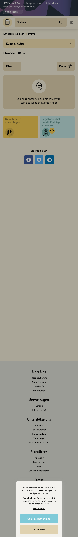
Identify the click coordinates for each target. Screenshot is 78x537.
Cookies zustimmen (39, 518)
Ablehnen (39, 529)
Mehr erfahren (39, 508)
